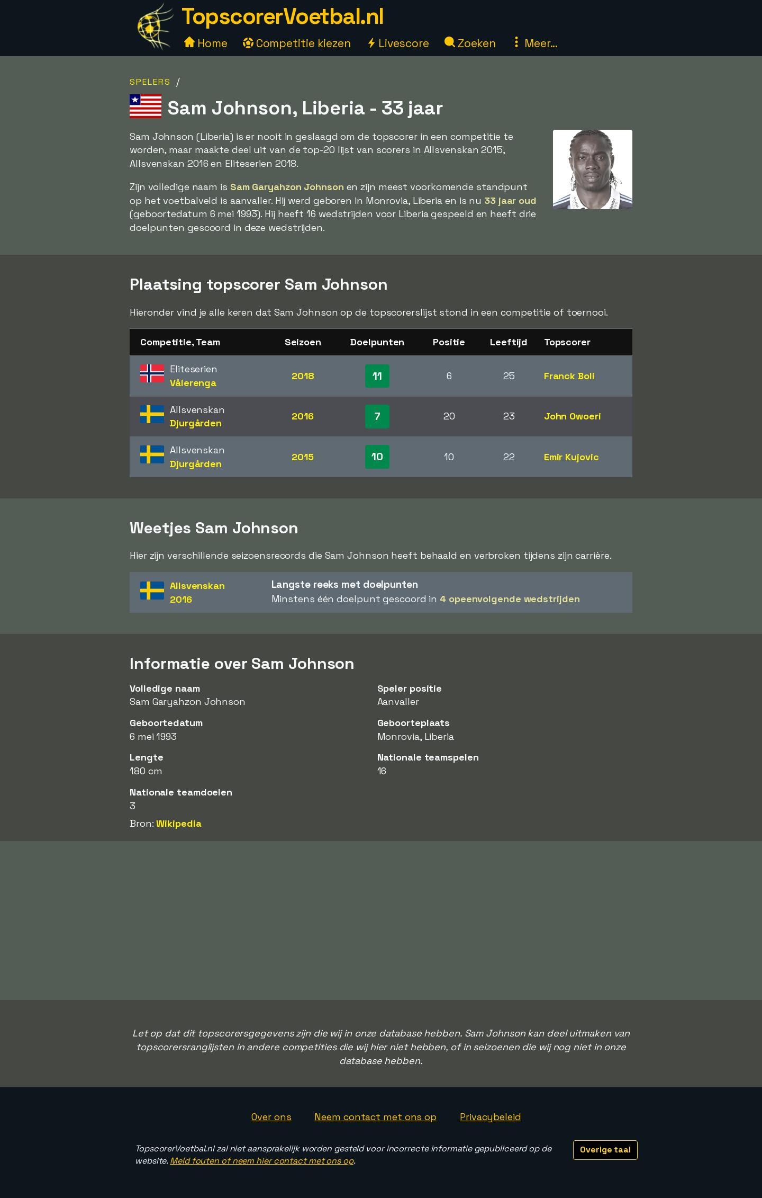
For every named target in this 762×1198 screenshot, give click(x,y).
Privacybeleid (490, 1117)
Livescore (397, 43)
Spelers (150, 81)
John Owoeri (572, 416)
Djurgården (196, 423)
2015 (303, 457)
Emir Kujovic (571, 457)
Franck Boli (569, 376)
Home (206, 43)
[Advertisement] (381, 920)
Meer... (534, 43)
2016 (303, 416)
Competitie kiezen (297, 43)
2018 (303, 376)
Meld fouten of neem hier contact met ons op (261, 1160)
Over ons (271, 1117)
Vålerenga (193, 383)
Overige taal (605, 1149)
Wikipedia (178, 823)
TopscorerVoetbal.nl (283, 16)
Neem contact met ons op (375, 1117)
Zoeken (470, 43)
